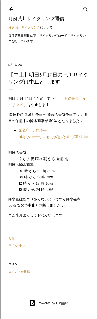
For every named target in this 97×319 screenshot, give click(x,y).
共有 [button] (11, 238)
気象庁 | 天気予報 (53, 136)
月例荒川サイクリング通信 (36, 18)
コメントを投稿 (19, 272)
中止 (22, 245)
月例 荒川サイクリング (24, 27)
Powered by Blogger (48, 303)
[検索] (86, 8)
